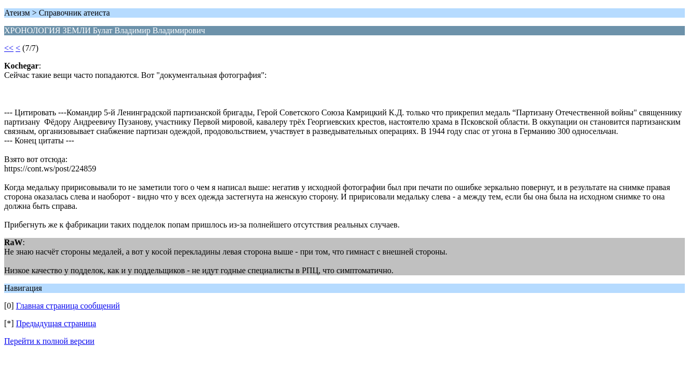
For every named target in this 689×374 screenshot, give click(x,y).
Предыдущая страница (56, 323)
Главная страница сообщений (68, 305)
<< (8, 48)
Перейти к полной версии (49, 341)
